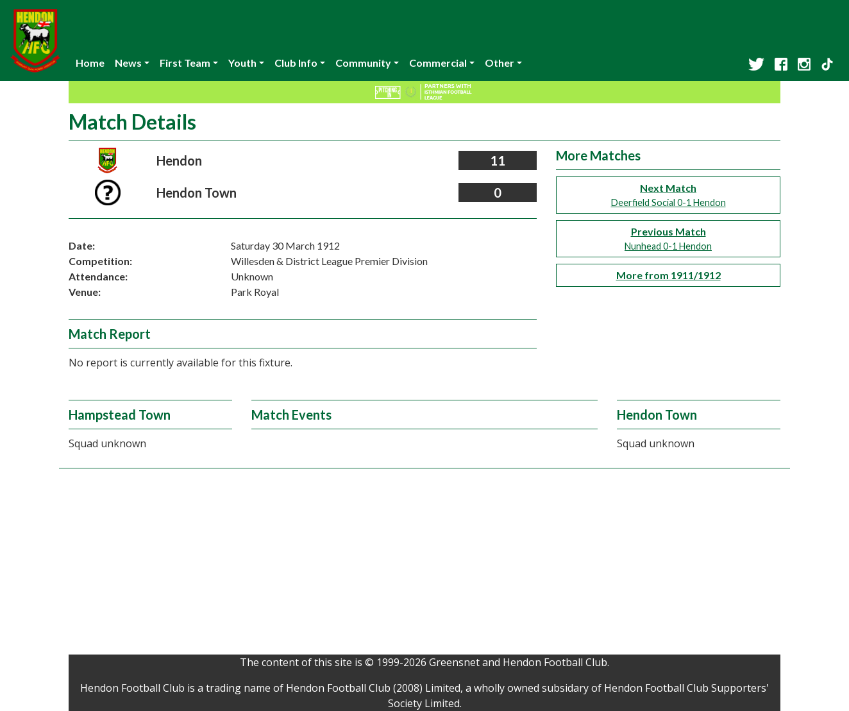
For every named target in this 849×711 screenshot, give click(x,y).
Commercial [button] (438, 62)
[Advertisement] (424, 565)
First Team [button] (185, 62)
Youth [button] (242, 62)
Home (90, 62)
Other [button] (499, 62)
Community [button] (363, 62)
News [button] (128, 62)
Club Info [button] (295, 62)
